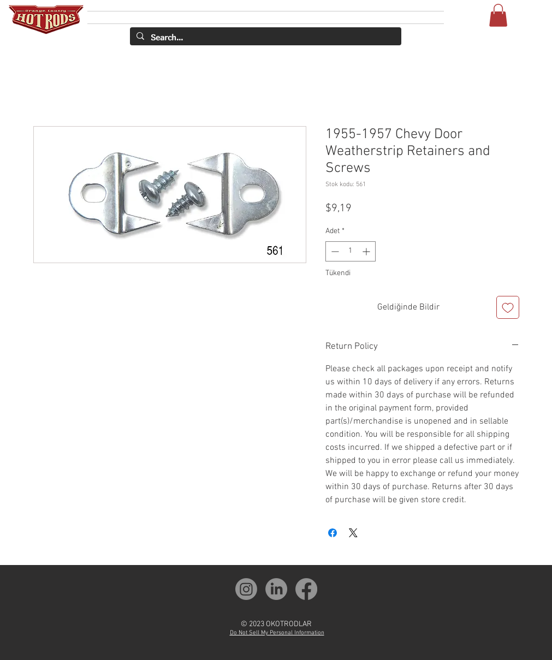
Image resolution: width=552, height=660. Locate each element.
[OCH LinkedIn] (276, 589)
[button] (498, 15)
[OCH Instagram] (246, 589)
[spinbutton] (350, 251)
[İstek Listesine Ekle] (507, 307)
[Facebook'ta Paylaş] (332, 532)
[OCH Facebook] (306, 589)
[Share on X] (353, 532)
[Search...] (264, 37)
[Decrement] (334, 251)
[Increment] (367, 251)
